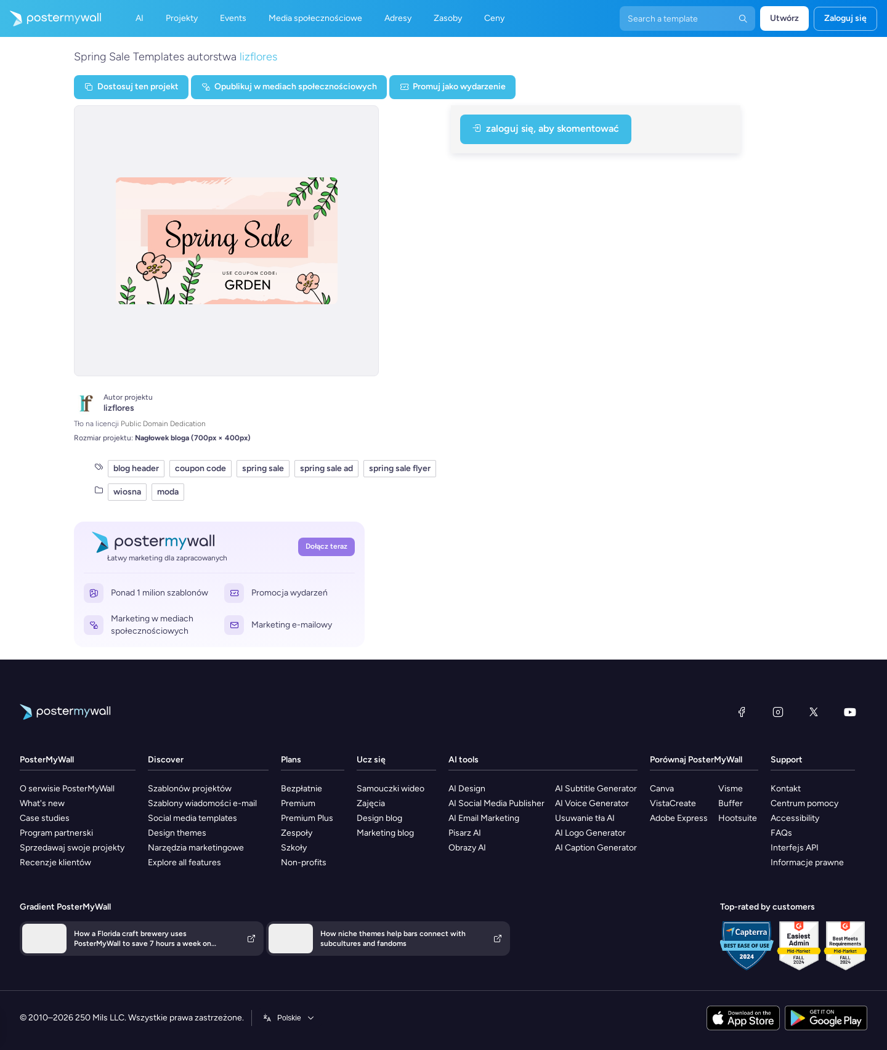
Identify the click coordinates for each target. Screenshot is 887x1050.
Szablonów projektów (190, 788)
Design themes (177, 833)
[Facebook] (741, 712)
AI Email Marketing (483, 818)
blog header (136, 468)
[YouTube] (850, 712)
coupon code (200, 468)
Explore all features (184, 862)
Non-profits (303, 862)
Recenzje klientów (55, 862)
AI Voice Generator (592, 803)
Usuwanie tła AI (585, 818)
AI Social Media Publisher (496, 803)
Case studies (45, 818)
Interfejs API (795, 847)
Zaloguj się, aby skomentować (545, 128)
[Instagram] (778, 712)
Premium (298, 803)
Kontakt (786, 788)
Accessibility (795, 818)
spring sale (263, 468)
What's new (42, 803)
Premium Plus (307, 818)
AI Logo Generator (590, 833)
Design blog (379, 818)
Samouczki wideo (390, 788)
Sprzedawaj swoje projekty (72, 847)
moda (168, 492)
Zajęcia (371, 803)
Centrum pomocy (804, 803)
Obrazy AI (467, 847)
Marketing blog (385, 833)
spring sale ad (326, 468)
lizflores (258, 56)
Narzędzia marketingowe (196, 847)
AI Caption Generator (596, 847)
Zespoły (296, 833)
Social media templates (192, 818)
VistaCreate (673, 803)
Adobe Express (679, 818)
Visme (730, 788)
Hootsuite (737, 818)
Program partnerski (56, 833)
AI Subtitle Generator (596, 788)
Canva (662, 788)
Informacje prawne (807, 862)
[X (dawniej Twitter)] (813, 712)
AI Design (466, 788)
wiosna (127, 492)
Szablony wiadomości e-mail (202, 803)
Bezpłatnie (301, 788)
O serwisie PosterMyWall (67, 788)
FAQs (781, 833)
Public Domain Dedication (163, 423)
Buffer (730, 803)
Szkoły (294, 847)
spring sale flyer (400, 468)
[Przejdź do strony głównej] (50, 18)
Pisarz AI (464, 833)
